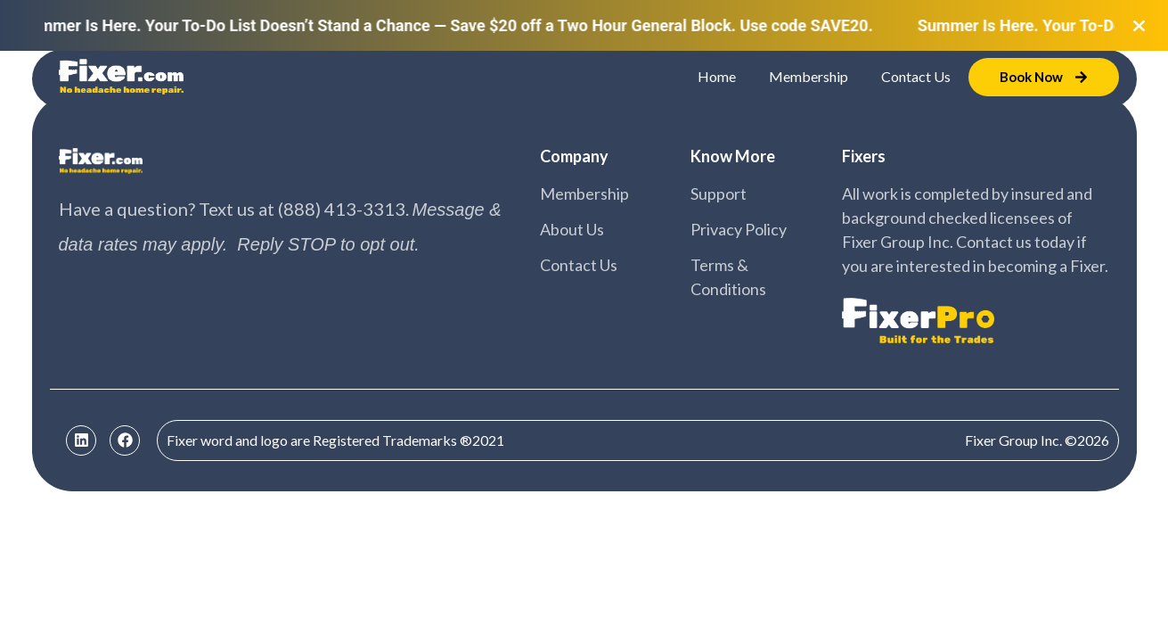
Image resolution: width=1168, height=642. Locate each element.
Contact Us (916, 76)
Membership (808, 76)
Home (717, 76)
